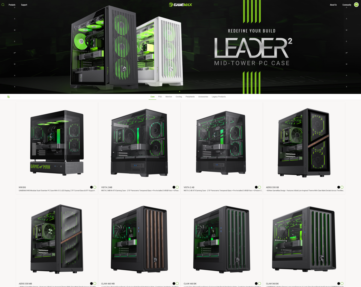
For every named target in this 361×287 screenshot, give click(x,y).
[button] (179, 91)
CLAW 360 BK (272, 283)
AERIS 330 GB (272, 187)
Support (24, 4)
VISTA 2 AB (189, 187)
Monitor (168, 97)
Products (12, 4)
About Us (333, 4)
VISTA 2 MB (106, 187)
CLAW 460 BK (190, 283)
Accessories (203, 97)
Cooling (179, 97)
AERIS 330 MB (25, 283)
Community (347, 4)
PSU (160, 97)
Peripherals (190, 97)
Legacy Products (219, 97)
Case (152, 97)
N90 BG (22, 187)
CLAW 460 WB (108, 283)
